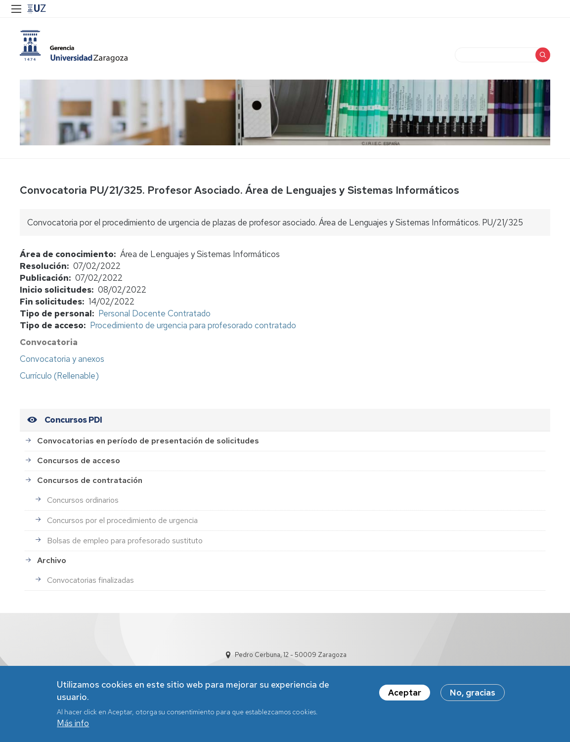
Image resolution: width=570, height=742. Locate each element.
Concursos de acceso (78, 460)
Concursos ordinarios (83, 500)
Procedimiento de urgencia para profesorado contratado (193, 325)
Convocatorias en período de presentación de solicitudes (148, 441)
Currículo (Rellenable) (59, 375)
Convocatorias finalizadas (90, 580)
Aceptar (404, 695)
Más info (73, 726)
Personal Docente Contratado (154, 313)
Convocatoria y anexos (62, 358)
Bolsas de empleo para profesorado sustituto (125, 540)
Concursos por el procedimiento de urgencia (122, 520)
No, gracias (472, 695)
